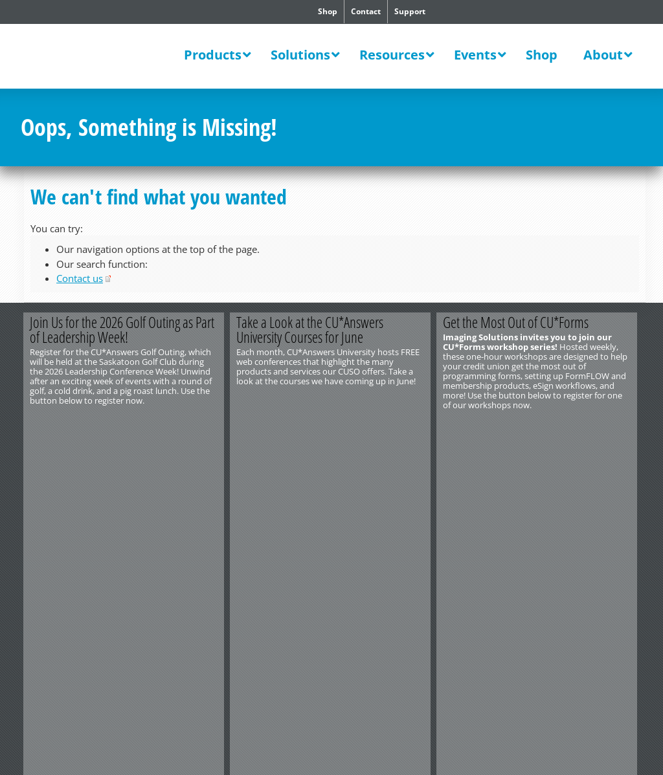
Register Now (174, 426)
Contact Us (41, 453)
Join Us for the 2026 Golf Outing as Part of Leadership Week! (122, 329)
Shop (327, 11)
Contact (366, 11)
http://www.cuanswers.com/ (68, 463)
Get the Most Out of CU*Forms (517, 322)
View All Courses (382, 426)
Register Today (589, 426)
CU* (101, 56)
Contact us (79, 278)
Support (409, 11)
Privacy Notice (91, 482)
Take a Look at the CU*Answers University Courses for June (311, 329)
